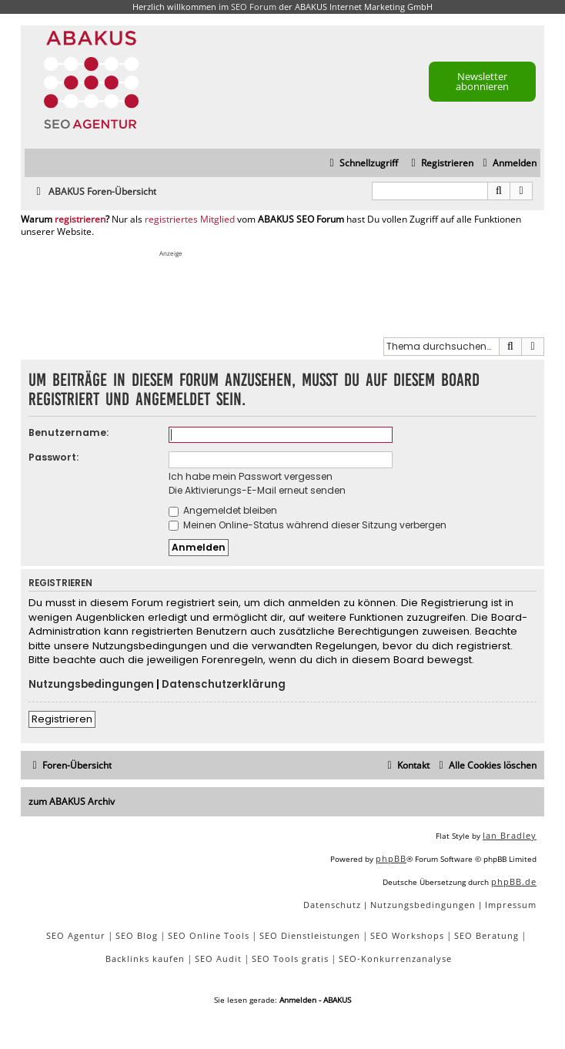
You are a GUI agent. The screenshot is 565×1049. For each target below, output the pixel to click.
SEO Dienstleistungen (309, 935)
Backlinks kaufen (145, 958)
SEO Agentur (75, 935)
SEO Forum (253, 6)
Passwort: (53, 457)
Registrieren (62, 719)
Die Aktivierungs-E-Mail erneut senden (257, 490)
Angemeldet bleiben (223, 510)
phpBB (391, 858)
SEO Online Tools (208, 935)
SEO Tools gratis (290, 958)
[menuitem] (508, 163)
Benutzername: (68, 432)
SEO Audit (218, 958)
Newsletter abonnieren (482, 81)
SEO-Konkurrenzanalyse (395, 958)
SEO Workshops (407, 935)
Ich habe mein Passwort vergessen (251, 476)
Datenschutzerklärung (224, 685)
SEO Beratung (486, 935)
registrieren (80, 219)
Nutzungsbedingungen (91, 685)
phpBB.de (514, 881)
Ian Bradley (510, 835)
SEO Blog (136, 935)
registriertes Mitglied (190, 219)
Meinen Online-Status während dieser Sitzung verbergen (307, 524)
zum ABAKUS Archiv (71, 801)
